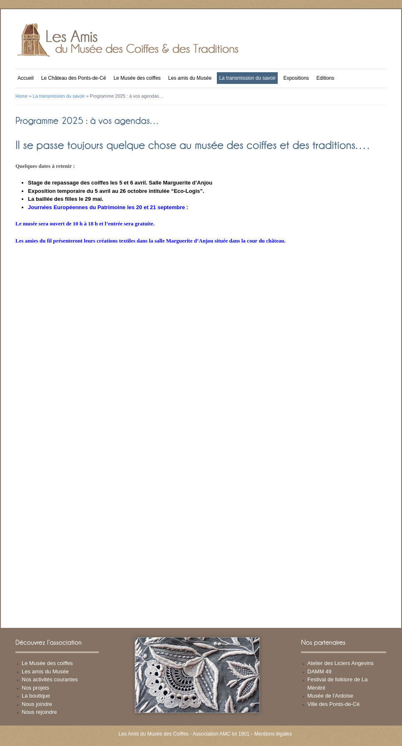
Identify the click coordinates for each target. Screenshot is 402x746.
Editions (325, 78)
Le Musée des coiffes (137, 78)
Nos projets (35, 688)
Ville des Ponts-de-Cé (333, 704)
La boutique (36, 696)
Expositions (296, 78)
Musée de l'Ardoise (330, 696)
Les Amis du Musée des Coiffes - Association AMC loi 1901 (183, 734)
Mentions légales (273, 734)
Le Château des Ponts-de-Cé (73, 78)
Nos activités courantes (50, 679)
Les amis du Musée (189, 78)
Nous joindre (37, 704)
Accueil (26, 78)
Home (21, 96)
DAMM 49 (319, 671)
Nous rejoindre (39, 712)
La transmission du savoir (247, 78)
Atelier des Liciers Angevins (340, 663)
